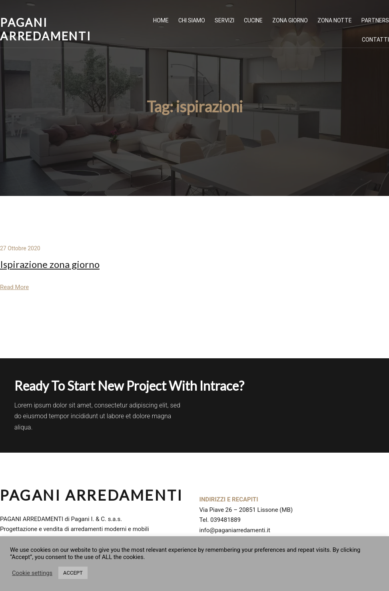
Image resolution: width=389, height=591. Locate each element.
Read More (14, 287)
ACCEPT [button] (73, 573)
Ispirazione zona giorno (50, 264)
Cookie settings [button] (32, 573)
